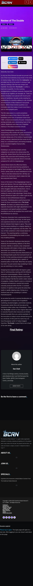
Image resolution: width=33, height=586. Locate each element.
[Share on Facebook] (13, 58)
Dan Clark (4, 28)
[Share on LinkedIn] (12, 62)
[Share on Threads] (22, 62)
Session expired (5, 526)
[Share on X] (20, 58)
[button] (16, 457)
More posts (16, 386)
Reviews (11, 24)
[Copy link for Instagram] (13, 66)
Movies (3, 24)
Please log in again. (6, 530)
